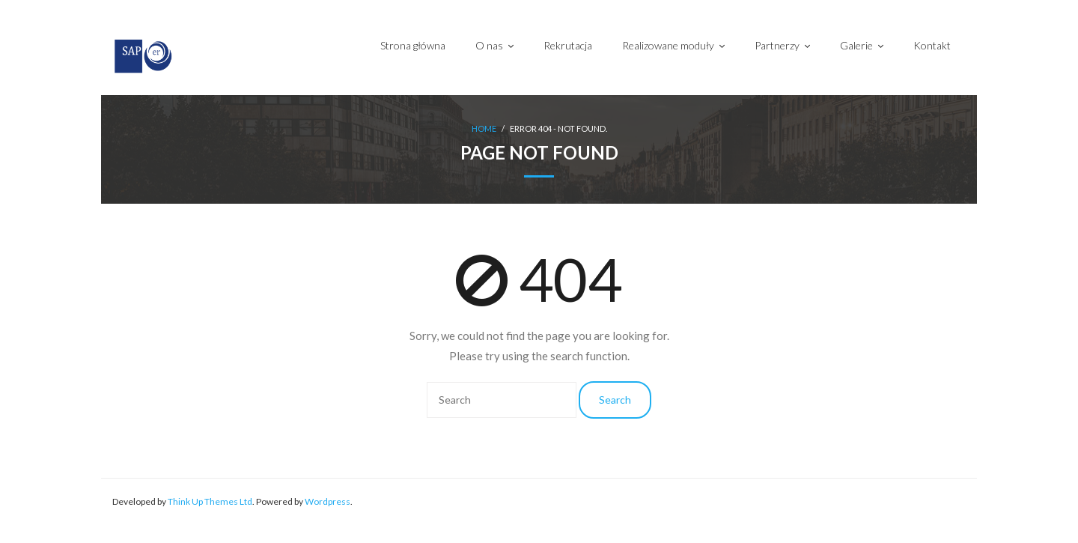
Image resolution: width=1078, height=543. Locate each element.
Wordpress (327, 501)
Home (484, 128)
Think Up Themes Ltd (210, 501)
